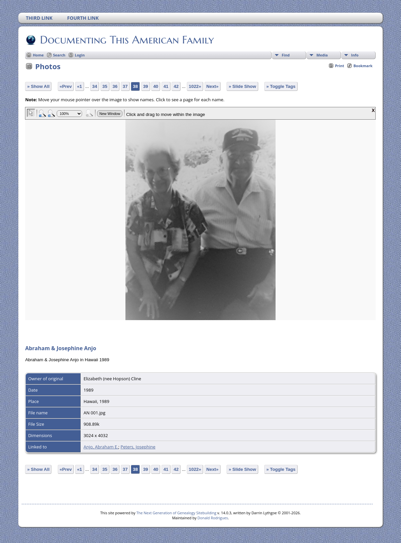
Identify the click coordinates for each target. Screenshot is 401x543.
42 (175, 86)
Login (80, 54)
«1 (79, 86)
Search (59, 54)
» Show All (38, 86)
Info (355, 54)
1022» (195, 86)
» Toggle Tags (281, 86)
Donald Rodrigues (212, 517)
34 (94, 86)
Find (286, 54)
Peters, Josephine (137, 447)
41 (165, 86)
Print (339, 65)
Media (322, 54)
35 (104, 86)
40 (155, 86)
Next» (213, 86)
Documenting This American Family (126, 39)
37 (125, 86)
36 (114, 86)
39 (145, 86)
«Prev (66, 86)
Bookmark (362, 65)
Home (38, 54)
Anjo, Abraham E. (100, 447)
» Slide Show (242, 86)
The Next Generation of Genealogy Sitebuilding (176, 512)
